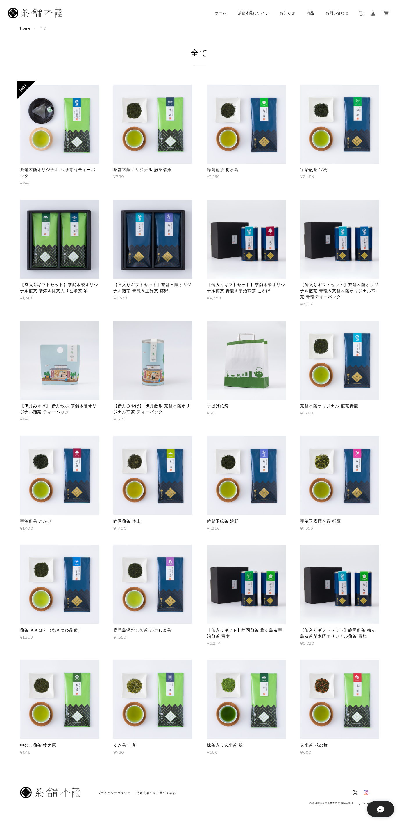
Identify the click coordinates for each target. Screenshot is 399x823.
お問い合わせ (337, 13)
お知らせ (287, 13)
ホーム (220, 13)
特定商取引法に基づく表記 (156, 793)
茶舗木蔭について (253, 13)
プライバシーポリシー (114, 793)
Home (25, 28)
